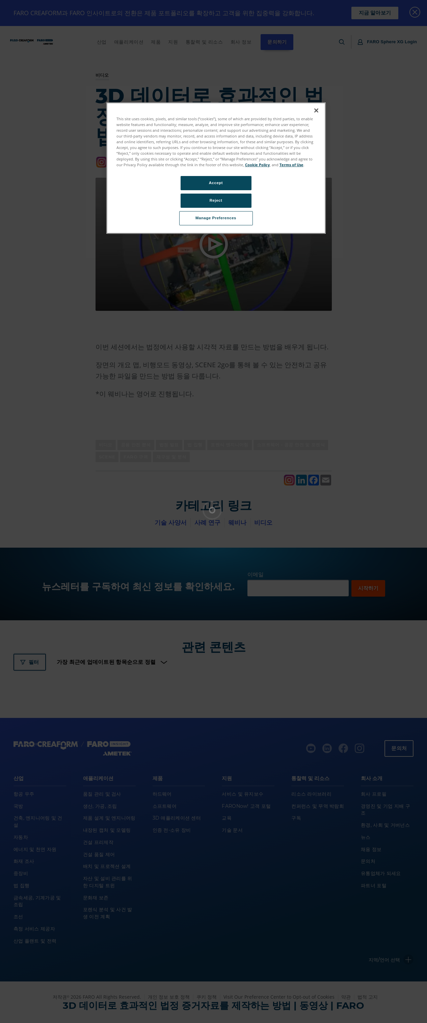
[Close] (316, 110)
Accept (216, 183)
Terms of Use (291, 164)
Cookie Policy (257, 164)
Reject (216, 200)
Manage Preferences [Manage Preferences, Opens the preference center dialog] (215, 218)
